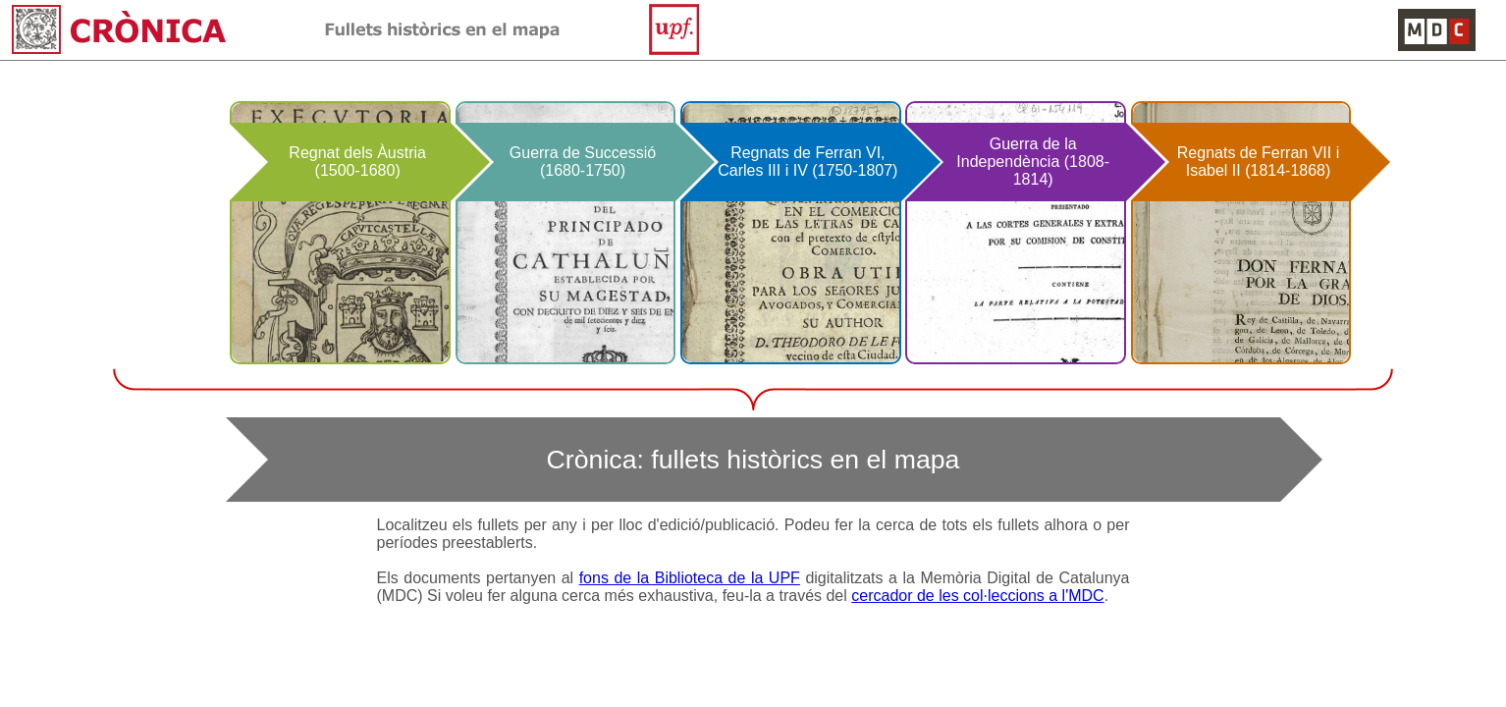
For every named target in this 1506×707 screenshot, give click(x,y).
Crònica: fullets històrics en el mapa (753, 459)
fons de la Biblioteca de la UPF (689, 578)
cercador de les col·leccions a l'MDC (977, 595)
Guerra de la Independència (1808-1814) (1032, 162)
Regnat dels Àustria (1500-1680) (357, 161)
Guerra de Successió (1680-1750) (583, 161)
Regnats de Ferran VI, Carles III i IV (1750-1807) (807, 161)
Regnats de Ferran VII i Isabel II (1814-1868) (1258, 161)
